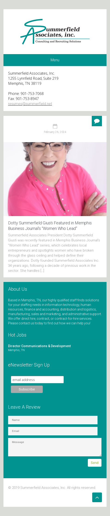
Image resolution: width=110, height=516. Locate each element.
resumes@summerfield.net (30, 104)
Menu (55, 60)
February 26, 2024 (55, 132)
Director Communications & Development (55, 348)
